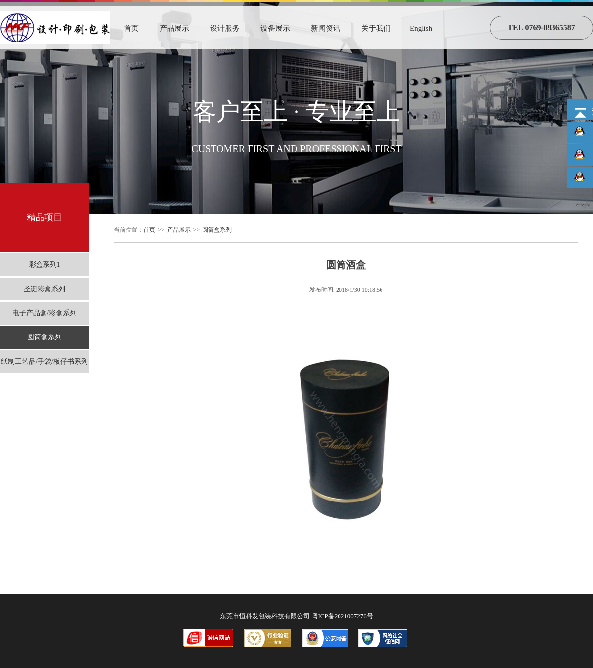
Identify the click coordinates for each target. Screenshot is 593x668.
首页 (131, 28)
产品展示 (174, 28)
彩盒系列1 (44, 264)
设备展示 (275, 28)
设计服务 (225, 28)
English (421, 28)
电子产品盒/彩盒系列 (44, 313)
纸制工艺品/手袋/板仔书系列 (44, 361)
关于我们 (376, 28)
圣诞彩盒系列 (44, 288)
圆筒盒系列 (44, 337)
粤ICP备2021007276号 (342, 616)
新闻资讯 (325, 28)
